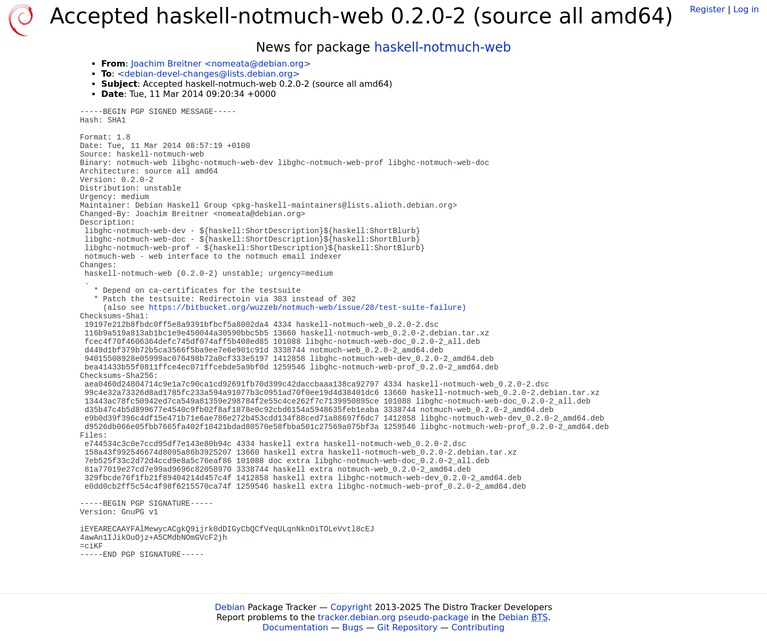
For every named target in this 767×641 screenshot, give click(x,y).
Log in (746, 9)
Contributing (478, 627)
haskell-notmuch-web (442, 47)
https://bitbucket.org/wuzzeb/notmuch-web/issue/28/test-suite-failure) (308, 307)
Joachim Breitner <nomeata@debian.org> (221, 64)
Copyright (351, 607)
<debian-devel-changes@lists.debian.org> (208, 74)
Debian (230, 607)
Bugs (352, 627)
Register (707, 9)
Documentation (295, 627)
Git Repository (407, 627)
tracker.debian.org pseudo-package (393, 617)
